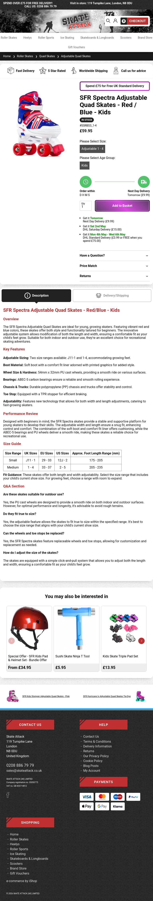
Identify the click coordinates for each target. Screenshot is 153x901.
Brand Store (145, 37)
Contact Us (91, 736)
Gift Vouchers (76, 47)
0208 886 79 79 (20, 765)
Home (7, 56)
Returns (88, 751)
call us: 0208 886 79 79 (41, 6)
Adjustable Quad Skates (73, 56)
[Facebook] (9, 797)
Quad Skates (45, 56)
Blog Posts (91, 766)
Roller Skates (9, 37)
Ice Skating (67, 37)
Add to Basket (122, 206)
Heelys (27, 37)
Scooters (125, 37)
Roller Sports (46, 37)
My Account (91, 771)
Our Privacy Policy (96, 756)
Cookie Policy (92, 761)
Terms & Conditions (97, 741)
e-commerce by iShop (21, 881)
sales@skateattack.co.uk (24, 771)
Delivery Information (97, 746)
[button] (141, 641)
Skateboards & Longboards (97, 37)
